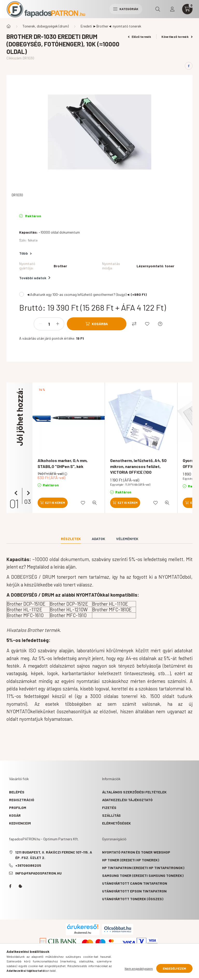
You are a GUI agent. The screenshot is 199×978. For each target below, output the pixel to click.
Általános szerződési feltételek (134, 792)
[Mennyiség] (49, 324)
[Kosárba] (96, 323)
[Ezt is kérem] (53, 503)
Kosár (15, 815)
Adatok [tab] (98, 538)
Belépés (16, 792)
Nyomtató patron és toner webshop (136, 852)
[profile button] (172, 9)
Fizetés (109, 807)
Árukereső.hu (82, 932)
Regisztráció (21, 800)
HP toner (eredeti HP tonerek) (130, 860)
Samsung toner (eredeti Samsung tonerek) (142, 875)
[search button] (158, 9)
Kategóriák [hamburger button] (125, 9)
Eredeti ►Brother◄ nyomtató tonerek (111, 26)
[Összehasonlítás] (134, 324)
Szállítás (111, 815)
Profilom (17, 807)
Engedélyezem (174, 968)
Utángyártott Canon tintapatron (134, 883)
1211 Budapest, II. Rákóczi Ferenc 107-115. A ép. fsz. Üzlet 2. (53, 855)
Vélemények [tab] (127, 538)
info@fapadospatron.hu (38, 873)
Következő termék (177, 36)
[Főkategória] (8, 26)
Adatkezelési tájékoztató (127, 800)
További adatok (34, 278)
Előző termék (139, 36)
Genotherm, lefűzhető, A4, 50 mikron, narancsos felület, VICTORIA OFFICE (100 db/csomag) (138, 469)
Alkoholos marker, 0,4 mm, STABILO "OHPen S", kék (63, 463)
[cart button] (187, 9)
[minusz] (40, 324)
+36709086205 (28, 865)
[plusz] (57, 324)
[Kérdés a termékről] (160, 324)
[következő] (27, 493)
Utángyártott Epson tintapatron (134, 891)
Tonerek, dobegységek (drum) (46, 26)
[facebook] (189, 66)
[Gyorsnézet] (94, 503)
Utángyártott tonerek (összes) (132, 899)
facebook (10, 886)
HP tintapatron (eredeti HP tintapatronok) (143, 867)
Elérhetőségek (116, 823)
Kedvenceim (20, 823)
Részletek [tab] (71, 538)
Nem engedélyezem (139, 968)
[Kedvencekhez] (147, 324)
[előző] (17, 493)
